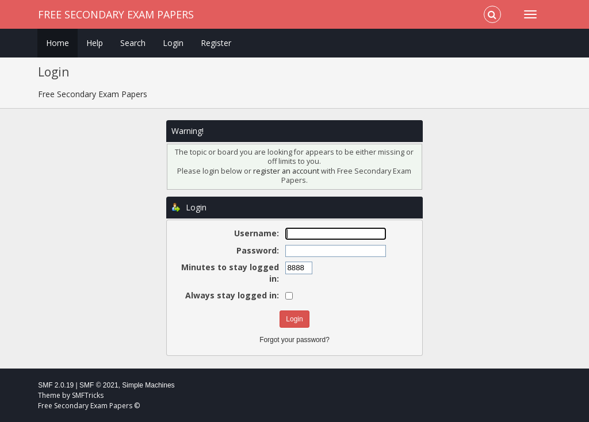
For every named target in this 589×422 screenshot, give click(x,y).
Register (216, 42)
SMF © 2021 (98, 385)
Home (57, 42)
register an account (286, 171)
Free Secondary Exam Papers (116, 14)
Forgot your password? (294, 340)
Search (133, 42)
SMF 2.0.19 (56, 385)
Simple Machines (148, 385)
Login (173, 42)
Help (94, 42)
